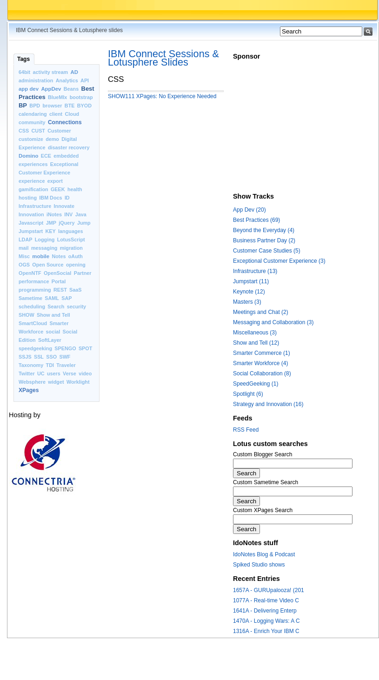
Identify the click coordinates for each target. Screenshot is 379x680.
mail (24, 248)
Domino (28, 156)
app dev (29, 89)
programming (35, 290)
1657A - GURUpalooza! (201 (268, 590)
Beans (71, 89)
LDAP (25, 239)
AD (74, 72)
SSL (39, 357)
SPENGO (65, 348)
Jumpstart (31, 231)
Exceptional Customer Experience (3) (279, 261)
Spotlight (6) (248, 394)
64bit (24, 72)
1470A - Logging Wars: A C (266, 621)
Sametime (30, 298)
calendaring (33, 114)
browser (52, 105)
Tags (23, 59)
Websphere (32, 382)
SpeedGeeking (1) (255, 383)
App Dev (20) (249, 210)
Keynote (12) (249, 291)
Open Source (47, 264)
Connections (65, 122)
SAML (52, 298)
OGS (24, 264)
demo (52, 139)
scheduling (32, 306)
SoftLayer (49, 340)
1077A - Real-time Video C (266, 600)
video (85, 373)
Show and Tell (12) (256, 343)
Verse (69, 373)
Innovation (31, 214)
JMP (51, 223)
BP (23, 105)
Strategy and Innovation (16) (268, 404)
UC (41, 373)
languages (70, 231)
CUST (38, 130)
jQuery (66, 223)
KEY (51, 231)
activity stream (50, 72)
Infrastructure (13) (255, 271)
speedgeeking (35, 348)
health (74, 189)
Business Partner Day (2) (264, 240)
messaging (44, 248)
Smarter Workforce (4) (260, 363)
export (55, 181)
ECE (46, 156)
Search (55, 306)
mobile (40, 256)
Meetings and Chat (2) (260, 312)
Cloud (72, 114)
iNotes (54, 214)
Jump (84, 223)
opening (76, 264)
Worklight (78, 382)
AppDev (51, 89)
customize (31, 139)
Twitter (27, 373)
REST (60, 290)
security (76, 306)
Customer (59, 130)
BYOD (84, 105)
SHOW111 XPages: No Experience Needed (162, 96)
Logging (45, 239)
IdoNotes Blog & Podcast (264, 554)
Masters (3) (247, 302)
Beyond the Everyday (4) (263, 230)
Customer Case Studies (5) (266, 250)
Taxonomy (31, 365)
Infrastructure (35, 206)
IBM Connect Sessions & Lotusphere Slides (163, 58)
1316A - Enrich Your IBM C (266, 631)
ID (67, 197)
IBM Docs (50, 197)
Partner (83, 273)
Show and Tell (53, 315)
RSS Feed (246, 430)
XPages (29, 390)
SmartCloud (33, 323)
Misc (24, 256)
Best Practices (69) (256, 220)
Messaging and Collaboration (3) (273, 322)
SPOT (85, 348)
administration (36, 80)
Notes (59, 256)
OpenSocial (57, 273)
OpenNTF (30, 273)
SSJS (25, 357)
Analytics (67, 80)
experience (32, 181)
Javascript (31, 223)
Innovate (64, 206)
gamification (33, 189)
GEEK (58, 189)
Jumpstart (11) (251, 281)
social (53, 331)
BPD (34, 105)
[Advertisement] (295, 129)
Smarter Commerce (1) (261, 353)
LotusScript (71, 239)
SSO (51, 357)
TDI (50, 365)
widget (56, 382)
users (53, 373)
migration (71, 248)
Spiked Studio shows (259, 564)
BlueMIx (57, 97)
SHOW (26, 315)
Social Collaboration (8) (262, 373)
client (55, 114)
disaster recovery (68, 147)
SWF (64, 357)
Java (80, 214)
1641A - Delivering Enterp (265, 610)
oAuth (75, 256)
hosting (28, 197)
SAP (66, 298)
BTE (70, 105)
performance (34, 281)
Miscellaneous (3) (255, 332)
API (84, 80)
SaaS (75, 290)
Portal (59, 281)
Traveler (65, 365)
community (32, 122)
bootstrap (81, 97)
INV (68, 214)
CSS (24, 130)
